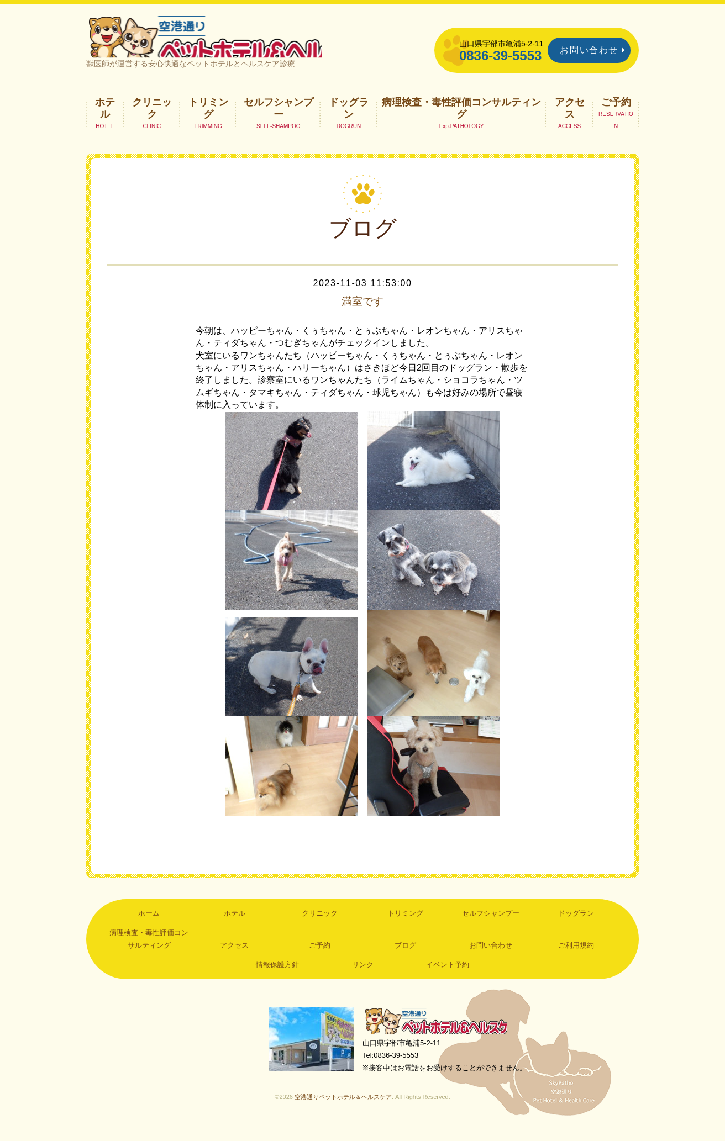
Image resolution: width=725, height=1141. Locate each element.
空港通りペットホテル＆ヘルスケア (439, 1033)
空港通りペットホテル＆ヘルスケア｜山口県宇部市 (233, 41)
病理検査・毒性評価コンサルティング (461, 119)
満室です (362, 313)
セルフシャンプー (278, 119)
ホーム (149, 925)
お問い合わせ (589, 50)
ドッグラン (349, 119)
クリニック (152, 119)
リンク (363, 976)
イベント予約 (447, 976)
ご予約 (616, 113)
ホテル (105, 119)
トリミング (208, 119)
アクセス (570, 119)
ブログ (405, 957)
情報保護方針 (277, 976)
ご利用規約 (576, 957)
